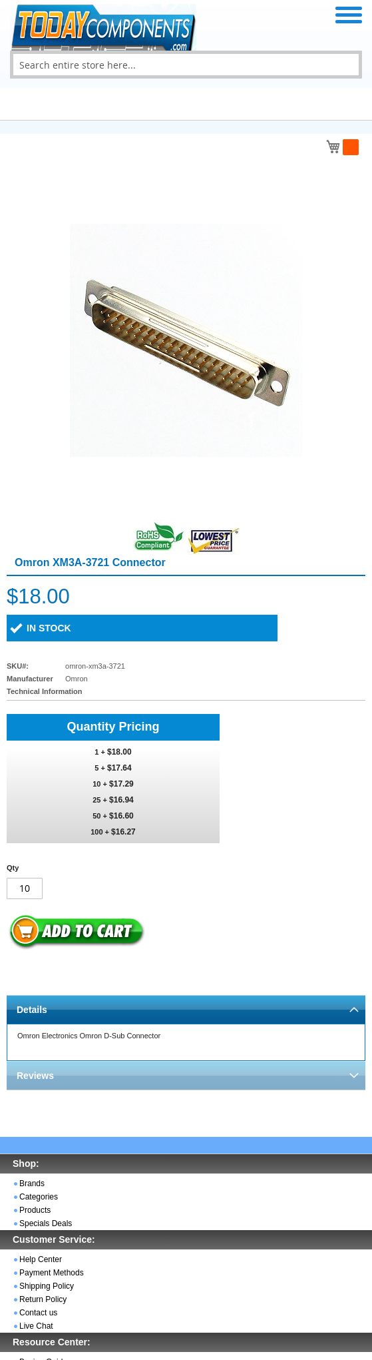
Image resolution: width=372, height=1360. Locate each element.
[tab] (186, 1009)
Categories (38, 1196)
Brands (32, 1183)
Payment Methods (51, 1272)
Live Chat (36, 1326)
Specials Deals (45, 1223)
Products (35, 1210)
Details (32, 1009)
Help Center (40, 1259)
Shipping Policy (46, 1286)
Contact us (38, 1312)
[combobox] (186, 65)
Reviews (35, 1075)
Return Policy (43, 1299)
